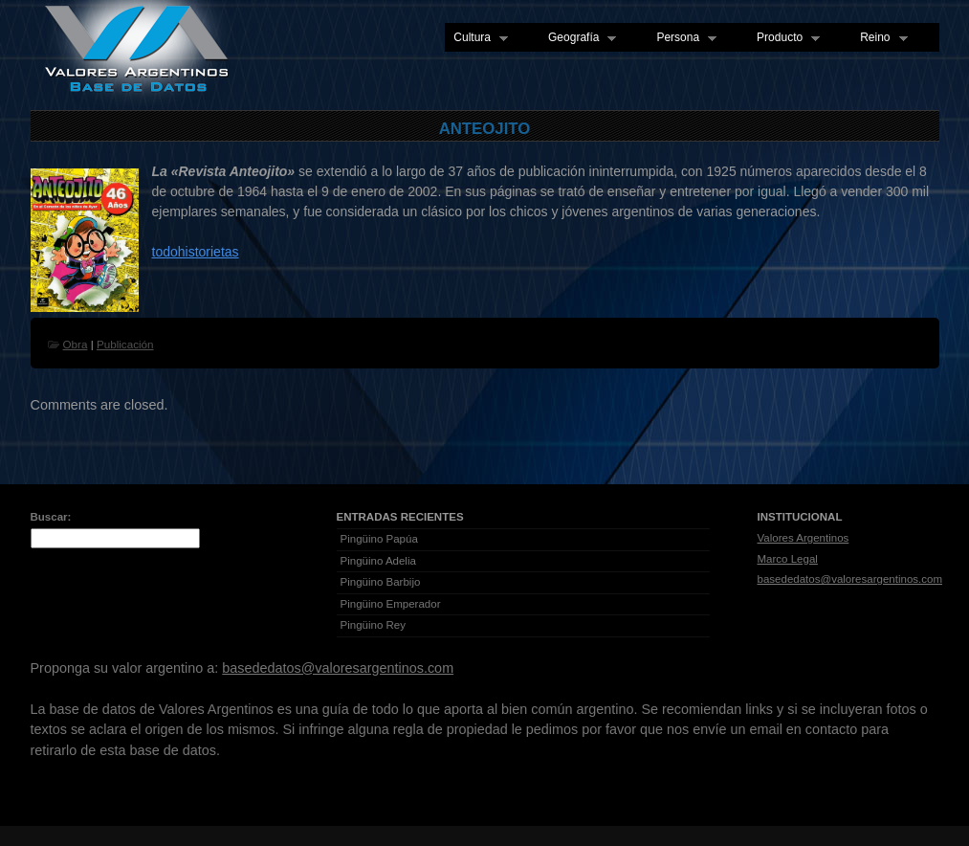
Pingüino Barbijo (381, 582)
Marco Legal (788, 559)
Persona (682, 38)
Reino (879, 38)
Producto (784, 38)
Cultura (476, 38)
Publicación (125, 344)
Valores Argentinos (803, 538)
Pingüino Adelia (378, 561)
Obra (75, 344)
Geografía (578, 38)
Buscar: (51, 517)
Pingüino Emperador (391, 604)
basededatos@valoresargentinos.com (850, 579)
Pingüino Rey (374, 625)
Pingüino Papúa (379, 539)
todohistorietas (195, 251)
